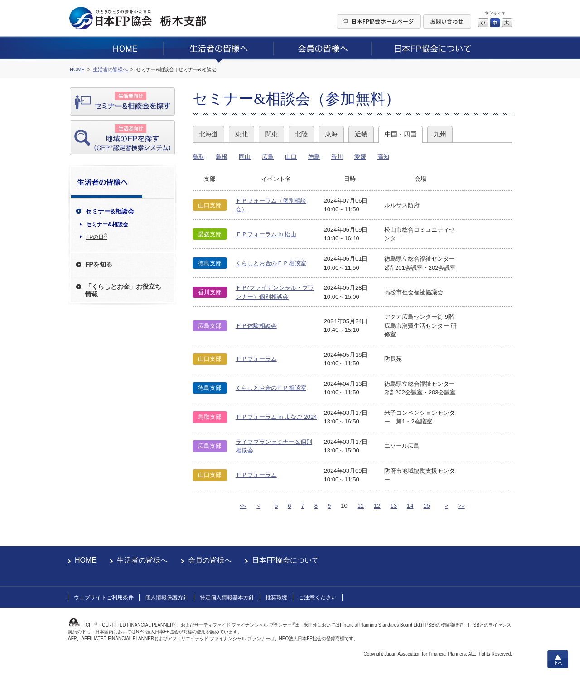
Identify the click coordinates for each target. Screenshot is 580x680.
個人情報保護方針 (166, 597)
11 (361, 505)
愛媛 (360, 156)
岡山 (245, 156)
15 (427, 505)
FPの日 (96, 236)
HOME (86, 560)
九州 (440, 134)
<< (243, 505)
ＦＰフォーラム (256, 358)
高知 (383, 156)
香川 (337, 156)
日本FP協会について (285, 560)
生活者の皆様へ (142, 560)
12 (377, 505)
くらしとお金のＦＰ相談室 (271, 263)
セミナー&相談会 (107, 224)
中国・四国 (400, 134)
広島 (268, 156)
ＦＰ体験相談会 (256, 325)
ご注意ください (318, 597)
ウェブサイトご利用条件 (104, 597)
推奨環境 (276, 597)
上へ (558, 659)
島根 (221, 156)
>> (461, 505)
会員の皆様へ (210, 560)
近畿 (361, 134)
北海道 (208, 134)
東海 (331, 134)
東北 (241, 134)
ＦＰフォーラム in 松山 (266, 234)
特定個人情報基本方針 (227, 597)
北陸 (301, 134)
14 (410, 505)
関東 (271, 134)
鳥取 (198, 156)
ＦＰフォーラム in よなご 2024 (276, 416)
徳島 (314, 156)
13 (394, 505)
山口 (291, 156)
